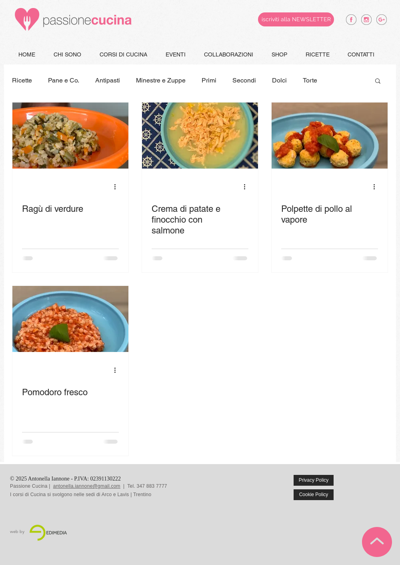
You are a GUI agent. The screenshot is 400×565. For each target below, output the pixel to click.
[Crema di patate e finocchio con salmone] (200, 136)
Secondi (244, 80)
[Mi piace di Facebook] (373, 486)
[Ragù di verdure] (70, 136)
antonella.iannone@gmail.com (86, 486)
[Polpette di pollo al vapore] (330, 136)
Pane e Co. (63, 80)
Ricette (22, 80)
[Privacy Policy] (314, 480)
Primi (209, 80)
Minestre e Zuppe (161, 80)
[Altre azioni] (117, 186)
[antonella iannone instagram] (366, 19)
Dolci (279, 80)
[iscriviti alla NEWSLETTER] (296, 19)
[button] (378, 81)
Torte (310, 80)
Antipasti (107, 80)
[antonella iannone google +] (381, 19)
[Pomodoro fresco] (70, 319)
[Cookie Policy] (314, 494)
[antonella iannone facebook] (351, 19)
